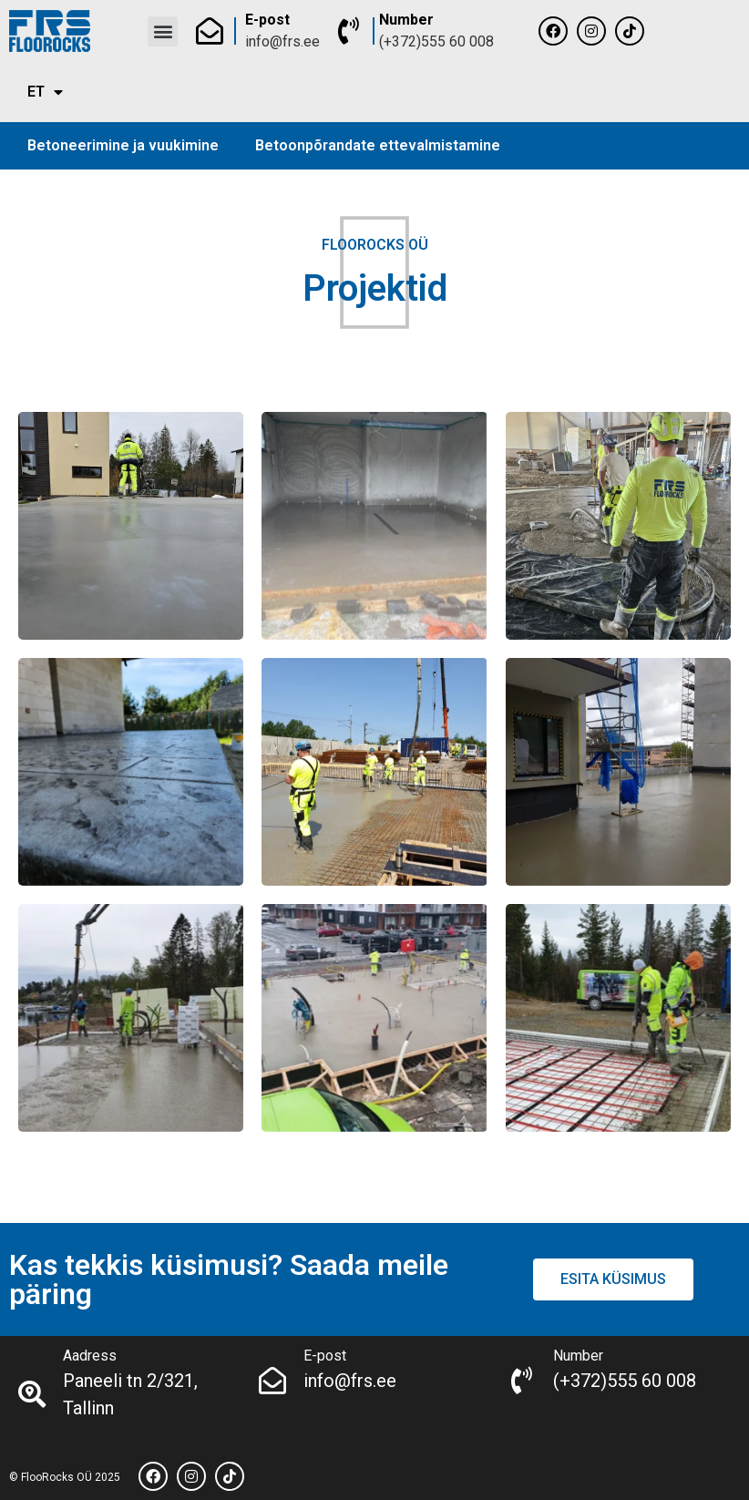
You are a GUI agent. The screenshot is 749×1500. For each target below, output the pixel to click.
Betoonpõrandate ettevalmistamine (377, 145)
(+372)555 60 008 (436, 41)
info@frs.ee (282, 41)
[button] (163, 31)
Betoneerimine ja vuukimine (123, 145)
